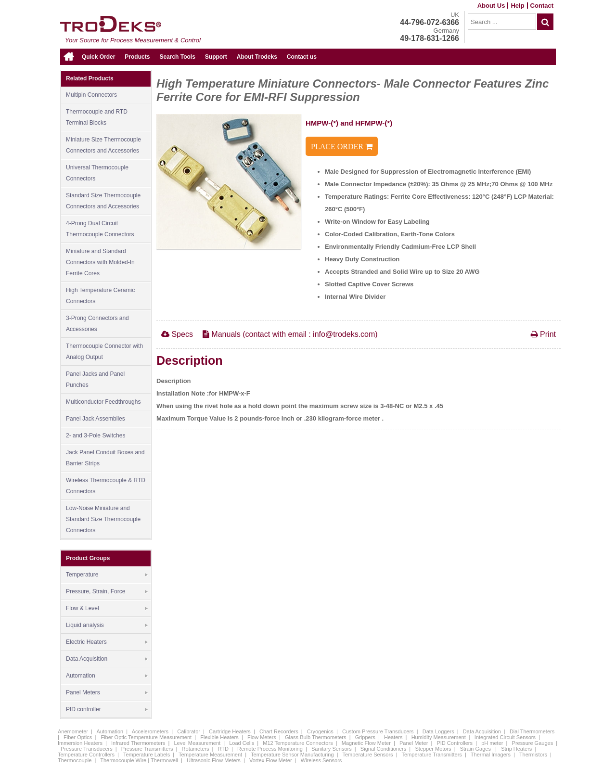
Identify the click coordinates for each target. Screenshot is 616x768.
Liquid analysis (107, 625)
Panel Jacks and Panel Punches (95, 379)
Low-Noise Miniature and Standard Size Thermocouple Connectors (103, 519)
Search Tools (177, 56)
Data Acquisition (107, 659)
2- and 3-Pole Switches (95, 435)
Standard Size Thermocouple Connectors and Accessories (103, 201)
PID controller (107, 710)
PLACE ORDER (341, 146)
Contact (541, 5)
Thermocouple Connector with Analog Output (104, 351)
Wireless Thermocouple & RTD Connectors (105, 486)
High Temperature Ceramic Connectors (100, 296)
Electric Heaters (107, 642)
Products (137, 56)
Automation (107, 676)
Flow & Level (107, 608)
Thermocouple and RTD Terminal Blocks (97, 117)
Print (543, 334)
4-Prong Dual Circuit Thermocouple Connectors (100, 229)
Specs (177, 334)
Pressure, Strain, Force (107, 592)
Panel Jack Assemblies (95, 418)
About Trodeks (257, 56)
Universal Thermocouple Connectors (97, 173)
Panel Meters (107, 693)
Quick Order (98, 56)
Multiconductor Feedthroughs (103, 401)
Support (216, 56)
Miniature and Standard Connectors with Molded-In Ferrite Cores (100, 262)
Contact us (302, 56)
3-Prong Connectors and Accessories (97, 324)
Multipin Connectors (91, 94)
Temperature (107, 575)
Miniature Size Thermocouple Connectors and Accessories (103, 145)
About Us (491, 5)
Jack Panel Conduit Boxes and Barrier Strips (105, 458)
